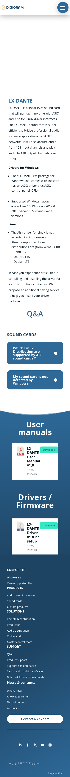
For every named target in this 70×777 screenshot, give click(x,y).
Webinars (13, 708)
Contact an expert (35, 719)
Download (49, 449)
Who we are (14, 577)
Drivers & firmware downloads (25, 677)
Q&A (10, 654)
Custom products (17, 607)
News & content (17, 702)
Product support (17, 660)
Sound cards (14, 601)
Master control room (19, 642)
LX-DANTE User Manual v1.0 (33, 457)
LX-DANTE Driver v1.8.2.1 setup (33, 532)
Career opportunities (19, 583)
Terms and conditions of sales (25, 671)
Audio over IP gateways (21, 595)
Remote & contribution (21, 619)
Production (14, 625)
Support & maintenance (21, 666)
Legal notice (55, 773)
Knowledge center (18, 696)
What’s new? (14, 690)
